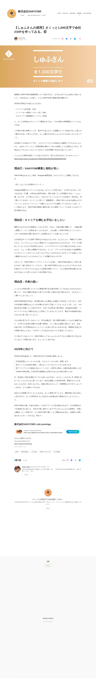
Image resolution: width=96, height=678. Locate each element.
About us (65, 13)
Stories (79, 13)
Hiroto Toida (21, 38)
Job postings (87, 13)
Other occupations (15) (20, 446)
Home (59, 13)
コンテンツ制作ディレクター (22, 438)
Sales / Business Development (23, 444)
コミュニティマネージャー (22, 441)
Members (73, 13)
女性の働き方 (25, 451)
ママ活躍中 (57, 451)
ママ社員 (34, 451)
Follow (22, 15)
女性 (17, 451)
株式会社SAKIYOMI (29, 11)
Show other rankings (48, 621)
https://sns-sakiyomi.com (34, 15)
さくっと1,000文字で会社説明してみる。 (48, 499)
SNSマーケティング (45, 451)
